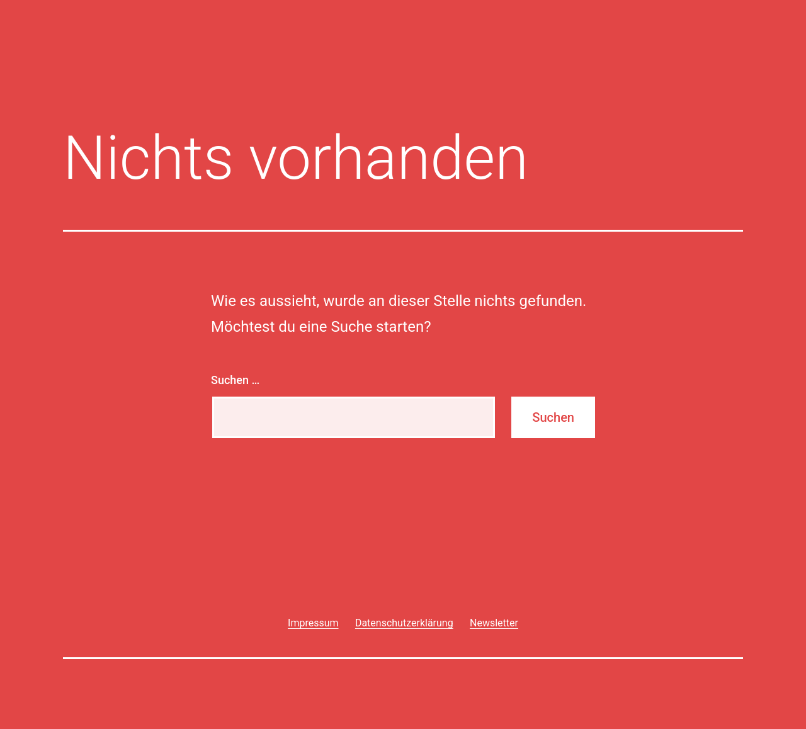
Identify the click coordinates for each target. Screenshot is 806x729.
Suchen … (235, 380)
